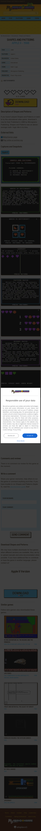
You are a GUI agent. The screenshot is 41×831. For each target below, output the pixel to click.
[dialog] (20, 415)
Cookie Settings (7, 430)
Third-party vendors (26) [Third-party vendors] (27, 416)
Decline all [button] (11, 435)
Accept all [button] (30, 435)
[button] (21, 440)
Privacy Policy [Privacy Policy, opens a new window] (17, 430)
